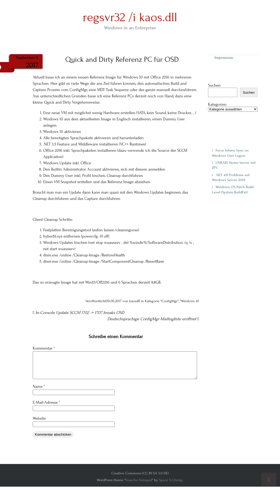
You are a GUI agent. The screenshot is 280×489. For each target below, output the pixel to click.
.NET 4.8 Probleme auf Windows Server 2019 (231, 177)
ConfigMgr (169, 301)
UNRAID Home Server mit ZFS (234, 165)
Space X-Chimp (170, 480)
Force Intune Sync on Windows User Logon (230, 153)
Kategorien (217, 104)
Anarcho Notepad (138, 480)
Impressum (224, 57)
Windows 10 (190, 301)
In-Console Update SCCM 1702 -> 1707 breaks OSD (78, 312)
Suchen (214, 85)
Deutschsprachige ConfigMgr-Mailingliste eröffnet (153, 319)
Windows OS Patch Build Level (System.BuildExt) (233, 189)
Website (39, 418)
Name (39, 386)
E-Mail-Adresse (46, 402)
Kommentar (44, 348)
